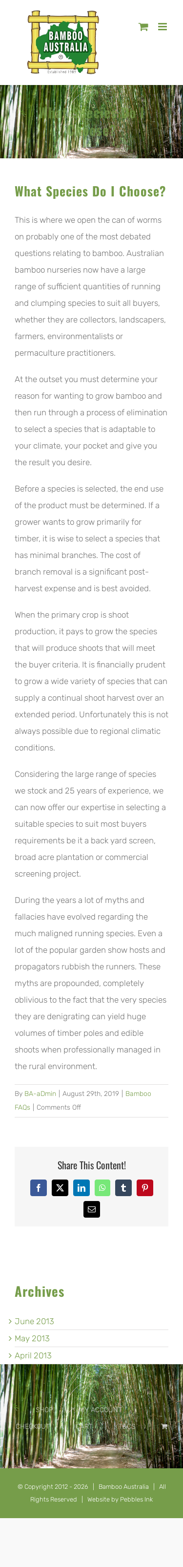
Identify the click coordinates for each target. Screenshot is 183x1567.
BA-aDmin (40, 1094)
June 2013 (34, 1321)
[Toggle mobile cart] (143, 26)
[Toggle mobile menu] (163, 26)
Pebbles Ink (136, 1499)
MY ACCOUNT (100, 1410)
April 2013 (33, 1355)
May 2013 (32, 1338)
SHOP (44, 1410)
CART (84, 1426)
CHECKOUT (33, 1426)
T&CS (127, 1426)
